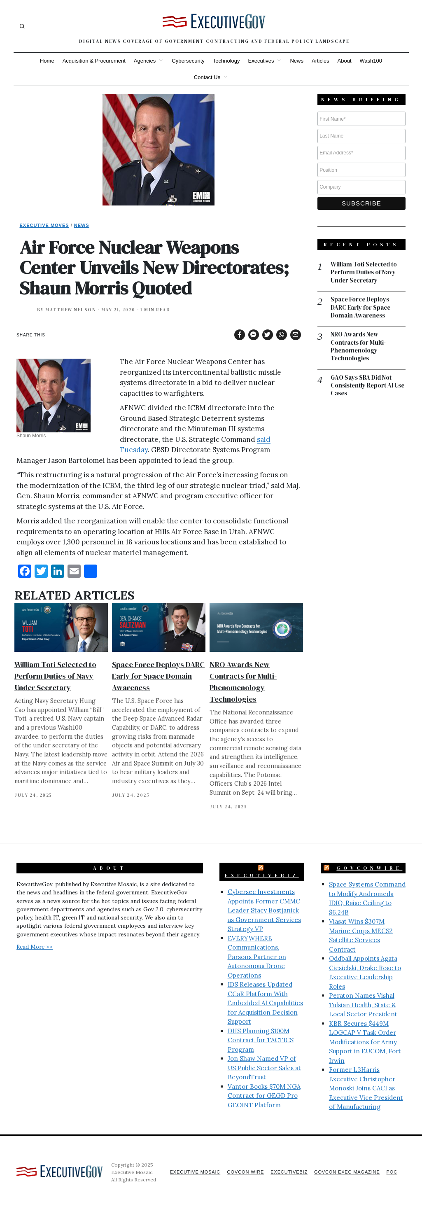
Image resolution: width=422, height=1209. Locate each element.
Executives (261, 61)
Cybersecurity (188, 61)
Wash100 (371, 61)
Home (47, 61)
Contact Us (207, 77)
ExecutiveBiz (262, 875)
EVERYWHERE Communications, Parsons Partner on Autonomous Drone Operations (257, 956)
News (296, 61)
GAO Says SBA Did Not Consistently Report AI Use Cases (363, 386)
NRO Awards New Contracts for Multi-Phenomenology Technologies (358, 347)
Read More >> (34, 946)
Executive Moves (44, 225)
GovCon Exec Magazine (346, 1171)
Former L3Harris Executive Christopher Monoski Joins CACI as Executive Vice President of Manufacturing (366, 1088)
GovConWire (369, 868)
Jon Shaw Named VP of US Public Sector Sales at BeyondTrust (264, 1068)
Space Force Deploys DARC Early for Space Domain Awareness (158, 676)
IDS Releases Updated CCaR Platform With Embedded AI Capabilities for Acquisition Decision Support (265, 1002)
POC (391, 1171)
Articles (320, 61)
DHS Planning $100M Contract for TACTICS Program (261, 1040)
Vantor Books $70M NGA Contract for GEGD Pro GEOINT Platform (264, 1096)
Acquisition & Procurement (94, 61)
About (345, 61)
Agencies (145, 61)
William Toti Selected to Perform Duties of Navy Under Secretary (55, 676)
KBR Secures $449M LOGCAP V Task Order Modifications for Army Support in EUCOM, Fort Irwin (365, 1042)
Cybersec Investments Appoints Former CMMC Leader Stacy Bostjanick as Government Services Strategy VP (264, 910)
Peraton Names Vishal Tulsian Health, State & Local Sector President (363, 1005)
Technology (226, 61)
